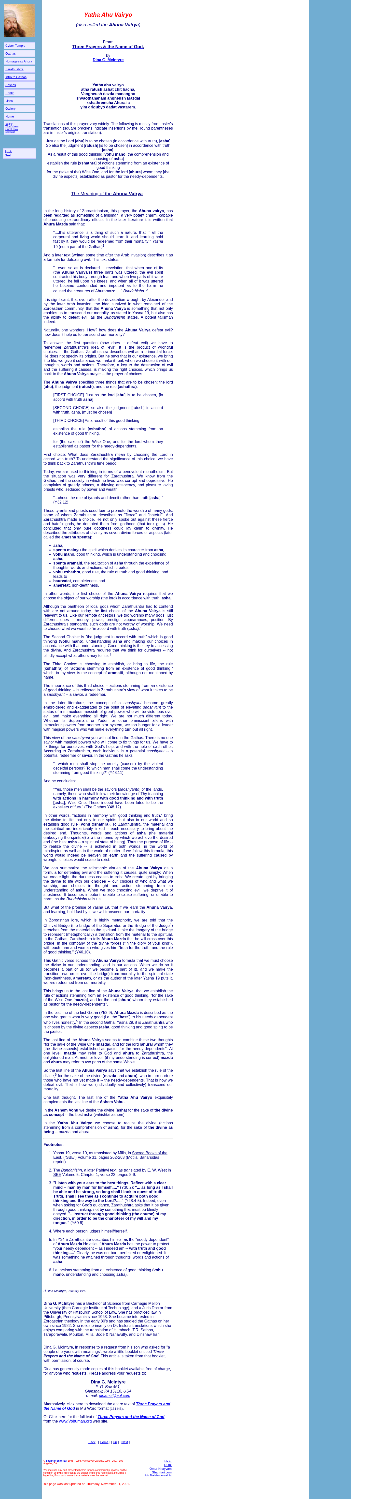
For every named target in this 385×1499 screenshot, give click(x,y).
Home (104, 1442)
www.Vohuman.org (75, 1421)
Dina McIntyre (56, 1291)
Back (8, 151)
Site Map (10, 132)
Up (115, 1442)
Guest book (11, 129)
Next (8, 155)
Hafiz (168, 1461)
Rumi (168, 1465)
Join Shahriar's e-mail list (158, 1475)
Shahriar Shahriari (56, 1460)
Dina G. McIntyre (58, 1347)
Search (9, 123)
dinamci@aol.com (114, 1396)
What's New (11, 126)
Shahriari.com (162, 1472)
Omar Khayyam (161, 1468)
